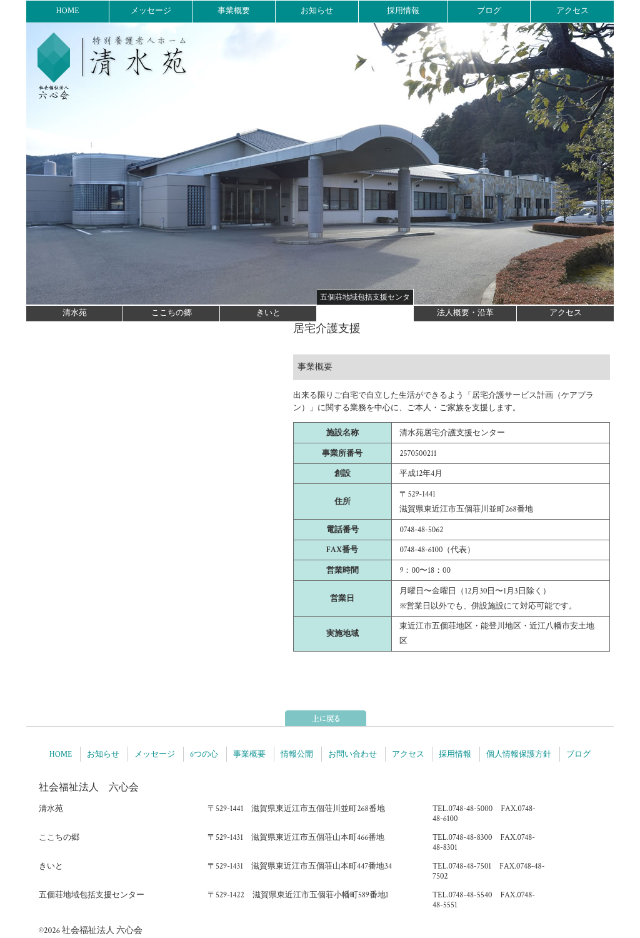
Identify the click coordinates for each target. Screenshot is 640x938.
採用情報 (403, 11)
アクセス (572, 11)
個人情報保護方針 (518, 754)
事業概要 (234, 11)
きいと (268, 313)
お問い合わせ (352, 754)
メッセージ (151, 11)
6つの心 (204, 754)
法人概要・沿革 (465, 313)
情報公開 (297, 754)
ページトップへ (325, 718)
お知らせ (317, 11)
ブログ (489, 11)
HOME (67, 11)
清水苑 (74, 313)
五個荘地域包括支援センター (365, 299)
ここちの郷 (171, 313)
